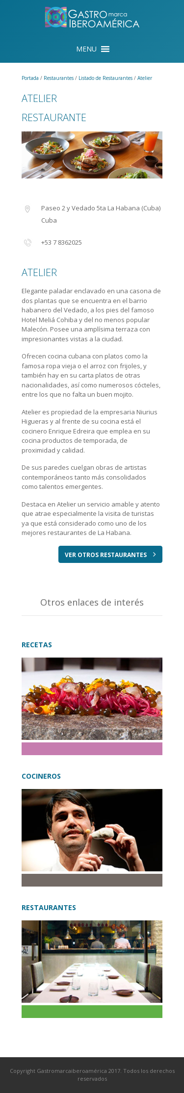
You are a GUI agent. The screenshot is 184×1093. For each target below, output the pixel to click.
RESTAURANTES (49, 907)
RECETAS (37, 644)
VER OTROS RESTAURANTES (110, 554)
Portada (31, 78)
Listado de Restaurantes (106, 78)
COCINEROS (41, 776)
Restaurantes (59, 78)
